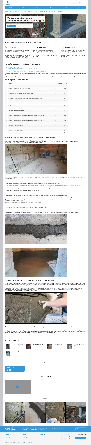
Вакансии (7, 440)
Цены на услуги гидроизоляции (13, 67)
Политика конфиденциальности (12, 442)
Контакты (43, 434)
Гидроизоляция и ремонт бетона (78, 345)
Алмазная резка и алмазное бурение (31, 440)
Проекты (7, 439)
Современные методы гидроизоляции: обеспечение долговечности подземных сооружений (26, 71)
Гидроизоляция (26, 437)
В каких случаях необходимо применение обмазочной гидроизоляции (21, 68)
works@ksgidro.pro (67, 434)
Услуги (24, 434)
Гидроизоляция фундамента (17, 344)
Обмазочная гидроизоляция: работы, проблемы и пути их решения (20, 69)
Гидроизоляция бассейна (17, 351)
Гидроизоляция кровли (57, 344)
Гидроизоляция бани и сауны (38, 344)
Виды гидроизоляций (27, 442)
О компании (8, 434)
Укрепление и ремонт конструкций (30, 439)
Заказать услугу (11, 25)
